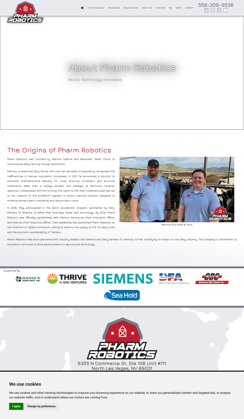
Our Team (160, 8)
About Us (147, 8)
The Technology (96, 8)
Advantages (114, 8)
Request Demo (131, 8)
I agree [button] (16, 406)
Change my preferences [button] (41, 406)
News (178, 8)
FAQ (170, 8)
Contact (189, 8)
